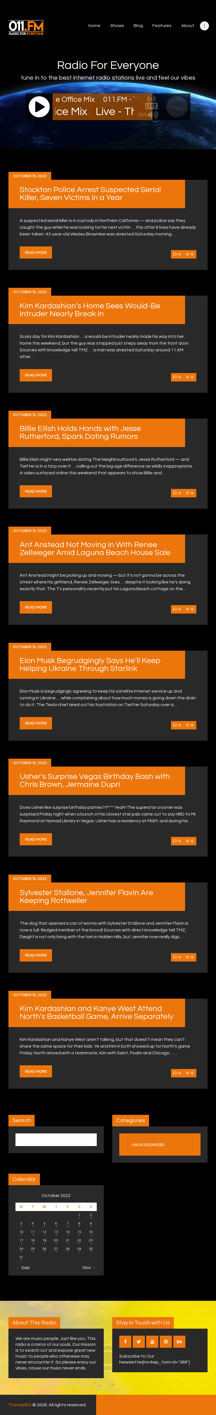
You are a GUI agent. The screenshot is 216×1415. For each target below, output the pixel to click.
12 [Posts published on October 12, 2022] (44, 1232)
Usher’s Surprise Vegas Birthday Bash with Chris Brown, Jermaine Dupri (95, 780)
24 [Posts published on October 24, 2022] (21, 1249)
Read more (36, 252)
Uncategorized (148, 1145)
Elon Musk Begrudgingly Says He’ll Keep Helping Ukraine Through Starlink (90, 665)
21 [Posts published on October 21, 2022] (68, 1240)
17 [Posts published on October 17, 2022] (21, 1240)
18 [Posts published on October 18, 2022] (33, 1240)
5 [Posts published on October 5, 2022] (45, 1223)
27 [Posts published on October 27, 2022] (56, 1249)
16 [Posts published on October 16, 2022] (91, 1232)
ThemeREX (20, 1405)
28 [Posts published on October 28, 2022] (68, 1249)
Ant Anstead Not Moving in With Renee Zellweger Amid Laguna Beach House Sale (95, 549)
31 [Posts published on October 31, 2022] (21, 1257)
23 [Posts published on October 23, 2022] (91, 1240)
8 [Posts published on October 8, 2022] (79, 1223)
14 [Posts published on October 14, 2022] (68, 1232)
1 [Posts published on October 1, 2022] (79, 1215)
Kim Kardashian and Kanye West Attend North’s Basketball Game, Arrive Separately (96, 1013)
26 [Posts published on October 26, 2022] (44, 1249)
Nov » (88, 1267)
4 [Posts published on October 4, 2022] (33, 1223)
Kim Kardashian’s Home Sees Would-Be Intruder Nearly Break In (90, 310)
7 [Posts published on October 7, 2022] (68, 1223)
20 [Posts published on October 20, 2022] (56, 1240)
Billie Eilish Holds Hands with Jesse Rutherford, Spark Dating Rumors (80, 432)
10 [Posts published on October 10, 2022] (21, 1232)
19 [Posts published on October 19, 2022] (44, 1240)
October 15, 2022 (30, 176)
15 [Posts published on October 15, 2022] (79, 1232)
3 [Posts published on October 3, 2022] (21, 1223)
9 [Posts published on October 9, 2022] (91, 1223)
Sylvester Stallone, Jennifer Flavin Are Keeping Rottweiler (86, 897)
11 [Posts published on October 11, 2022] (33, 1232)
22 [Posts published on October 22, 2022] (79, 1240)
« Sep (24, 1267)
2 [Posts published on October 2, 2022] (91, 1215)
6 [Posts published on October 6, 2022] (56, 1223)
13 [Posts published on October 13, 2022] (56, 1232)
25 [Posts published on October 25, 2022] (33, 1249)
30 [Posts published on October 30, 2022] (91, 1249)
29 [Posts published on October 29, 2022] (79, 1249)
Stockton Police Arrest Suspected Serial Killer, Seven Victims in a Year (90, 194)
